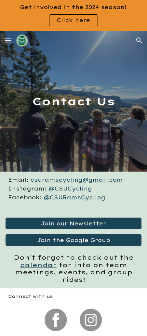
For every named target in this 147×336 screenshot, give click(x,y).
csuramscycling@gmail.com (77, 179)
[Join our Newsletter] (73, 223)
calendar (38, 265)
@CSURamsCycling (74, 197)
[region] (73, 15)
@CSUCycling (70, 188)
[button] (8, 40)
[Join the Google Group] (73, 240)
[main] (73, 101)
